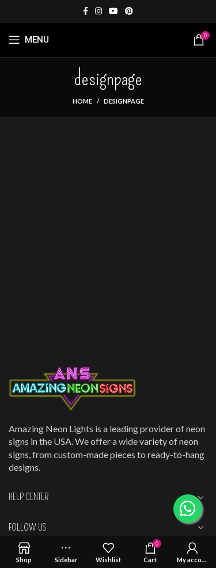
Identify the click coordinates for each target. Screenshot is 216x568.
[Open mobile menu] (29, 39)
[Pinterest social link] (129, 10)
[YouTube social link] (113, 10)
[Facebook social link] (85, 10)
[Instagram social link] (98, 10)
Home (82, 101)
